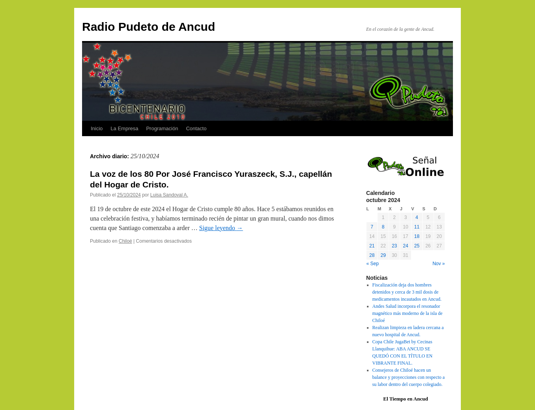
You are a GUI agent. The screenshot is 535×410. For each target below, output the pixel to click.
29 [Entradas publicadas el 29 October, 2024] (382, 255)
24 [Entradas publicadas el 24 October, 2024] (405, 246)
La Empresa (124, 128)
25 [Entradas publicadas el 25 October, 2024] (416, 246)
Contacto (196, 128)
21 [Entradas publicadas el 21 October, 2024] (371, 246)
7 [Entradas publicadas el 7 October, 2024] (371, 227)
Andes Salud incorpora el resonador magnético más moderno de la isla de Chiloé (407, 313)
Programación (162, 128)
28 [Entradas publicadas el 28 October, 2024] (371, 255)
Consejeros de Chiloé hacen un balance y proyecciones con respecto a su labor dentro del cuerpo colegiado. (408, 377)
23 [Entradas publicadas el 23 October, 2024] (394, 246)
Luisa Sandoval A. (169, 195)
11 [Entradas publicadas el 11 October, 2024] (416, 227)
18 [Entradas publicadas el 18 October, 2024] (416, 236)
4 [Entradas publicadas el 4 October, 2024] (416, 217)
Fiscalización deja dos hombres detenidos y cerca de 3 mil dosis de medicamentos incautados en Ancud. (406, 292)
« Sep (373, 263)
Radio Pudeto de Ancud (148, 26)
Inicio (97, 128)
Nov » (438, 263)
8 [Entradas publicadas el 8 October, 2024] (383, 227)
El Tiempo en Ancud (405, 399)
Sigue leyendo (221, 228)
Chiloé (125, 241)
